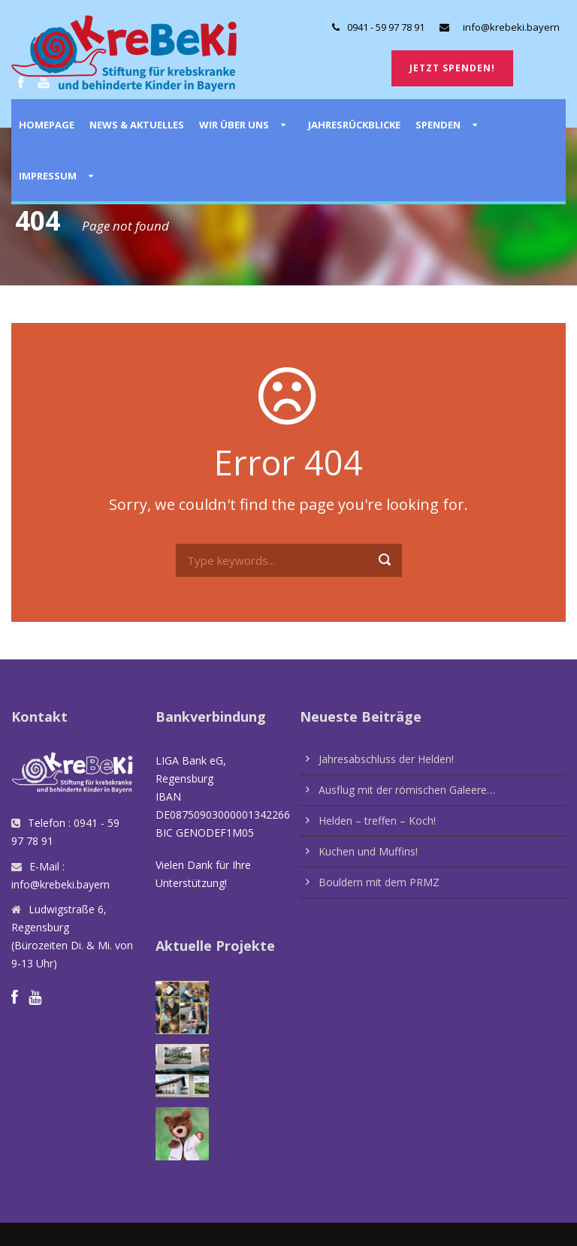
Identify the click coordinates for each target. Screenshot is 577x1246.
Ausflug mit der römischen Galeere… (407, 790)
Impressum (48, 176)
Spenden (438, 124)
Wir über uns (234, 124)
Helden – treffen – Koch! (377, 820)
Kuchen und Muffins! (368, 851)
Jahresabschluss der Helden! (386, 759)
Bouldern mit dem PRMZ (379, 882)
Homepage (46, 124)
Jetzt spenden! (452, 68)
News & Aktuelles (136, 124)
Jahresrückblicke (354, 124)
